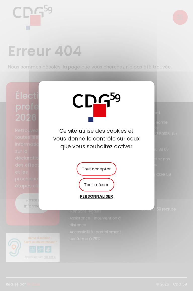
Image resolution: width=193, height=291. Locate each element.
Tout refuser (96, 185)
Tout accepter (96, 169)
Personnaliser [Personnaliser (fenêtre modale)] (96, 196)
